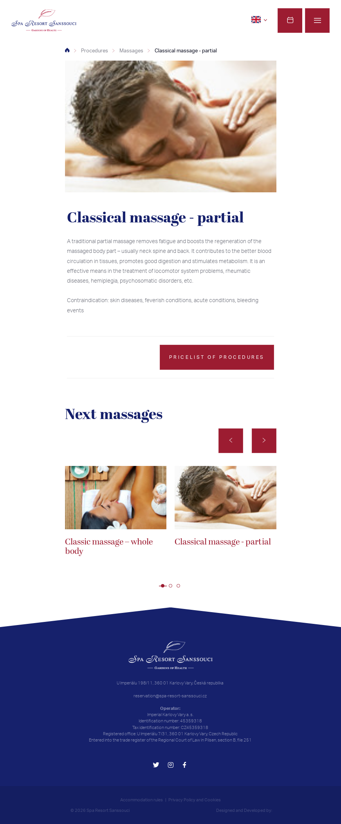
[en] (260, 19)
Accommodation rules (141, 800)
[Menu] (317, 20)
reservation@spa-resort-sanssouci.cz (170, 696)
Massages (131, 50)
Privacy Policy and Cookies (194, 800)
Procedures (94, 50)
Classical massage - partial (186, 50)
